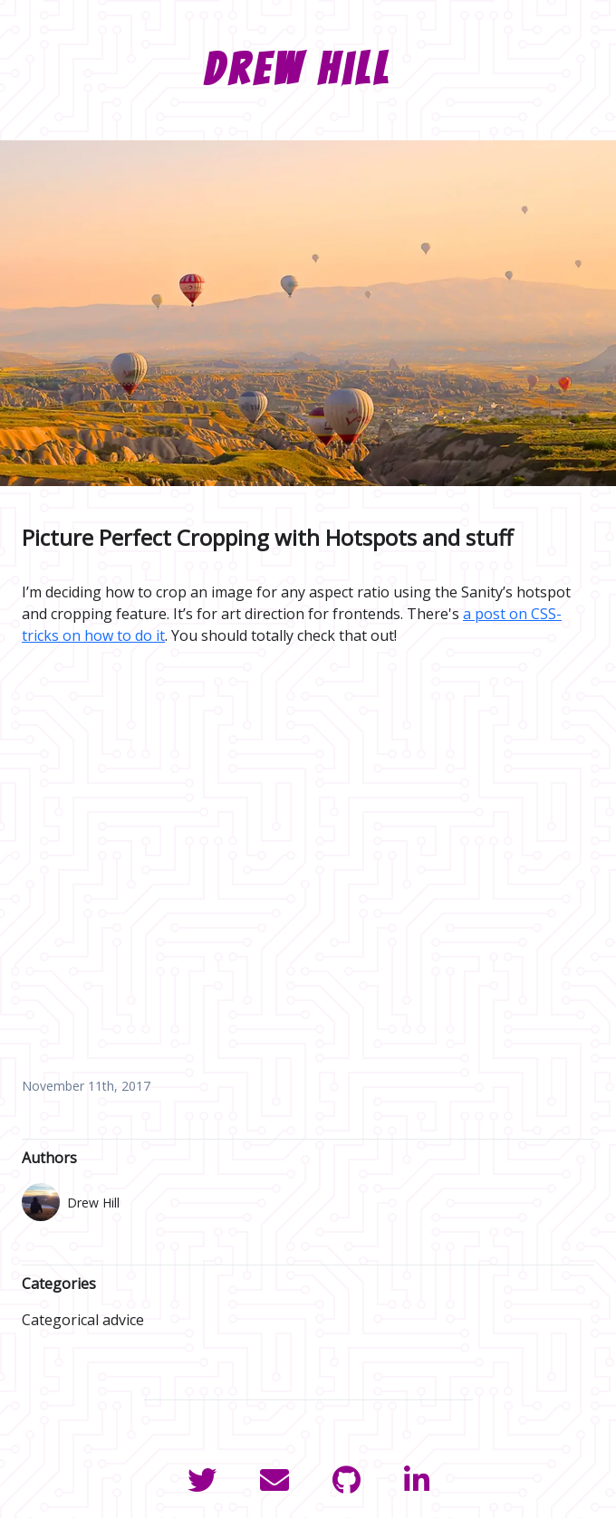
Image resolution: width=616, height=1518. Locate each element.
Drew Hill (297, 69)
